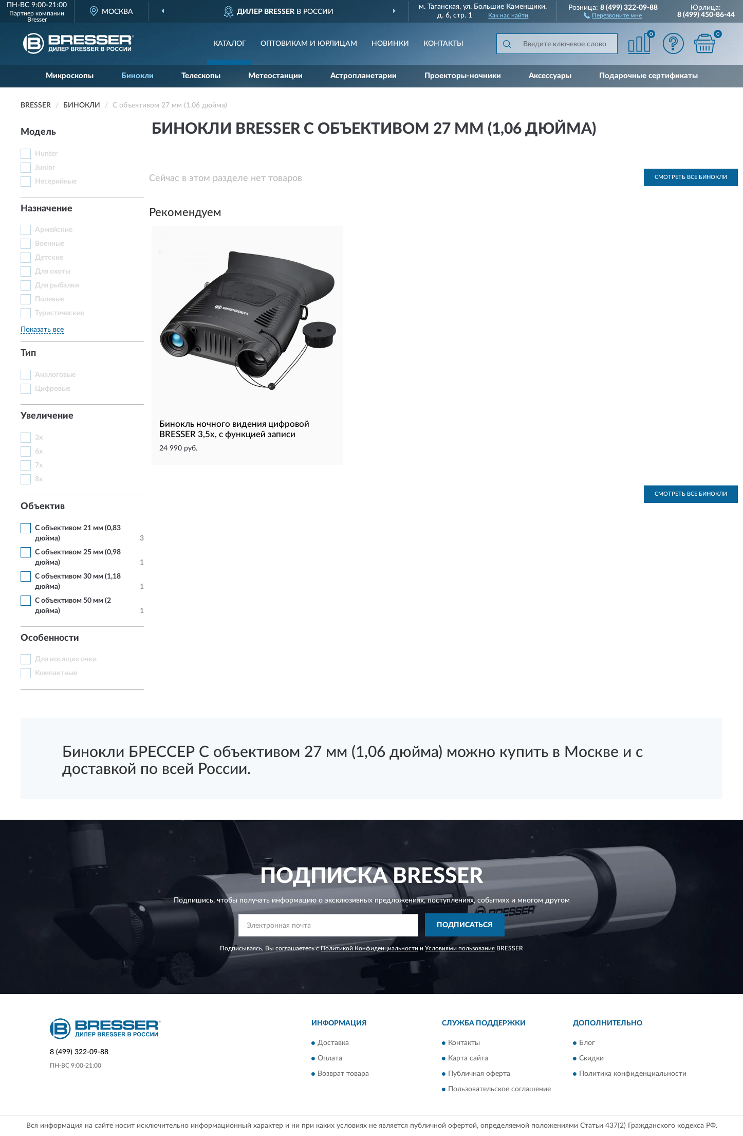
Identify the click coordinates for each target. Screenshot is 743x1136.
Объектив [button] (43, 506)
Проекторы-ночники (462, 76)
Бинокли (137, 76)
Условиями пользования (460, 948)
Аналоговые (55, 374)
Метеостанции (275, 76)
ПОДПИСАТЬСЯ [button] (465, 925)
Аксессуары (550, 76)
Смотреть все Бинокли (691, 177)
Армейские (53, 229)
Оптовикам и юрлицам (309, 43)
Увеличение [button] (47, 416)
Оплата (330, 1058)
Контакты (443, 43)
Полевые (49, 299)
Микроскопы (70, 76)
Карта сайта (468, 1058)
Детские (49, 257)
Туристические (59, 313)
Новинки (390, 43)
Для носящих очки (66, 659)
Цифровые (52, 388)
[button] (613, 15)
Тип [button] (28, 353)
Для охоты (52, 271)
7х (39, 465)
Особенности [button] (50, 638)
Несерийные (56, 181)
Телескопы (200, 76)
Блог (587, 1043)
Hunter (46, 153)
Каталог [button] (229, 43)
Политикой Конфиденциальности (369, 948)
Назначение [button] (46, 208)
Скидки (591, 1058)
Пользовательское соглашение (499, 1089)
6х (39, 451)
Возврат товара (343, 1074)
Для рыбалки (57, 285)
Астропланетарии (363, 76)
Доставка (333, 1043)
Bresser (37, 19)
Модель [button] (38, 132)
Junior (45, 167)
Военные (49, 243)
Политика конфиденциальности (632, 1074)
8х (39, 479)
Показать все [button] (42, 329)
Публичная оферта (479, 1074)
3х (39, 437)
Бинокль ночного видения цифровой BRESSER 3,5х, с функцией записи (234, 429)
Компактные (56, 673)
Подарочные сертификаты (648, 76)
